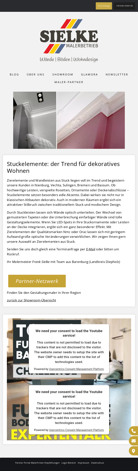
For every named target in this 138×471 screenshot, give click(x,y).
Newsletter (117, 74)
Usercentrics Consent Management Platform (76, 369)
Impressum (83, 462)
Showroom (62, 74)
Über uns (36, 74)
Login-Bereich (69, 462)
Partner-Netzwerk (37, 280)
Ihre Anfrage (104, 5)
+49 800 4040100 (124, 5)
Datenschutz (97, 462)
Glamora (89, 74)
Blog (14, 74)
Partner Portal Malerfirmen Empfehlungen (37, 462)
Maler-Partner (69, 82)
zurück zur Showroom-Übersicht (31, 300)
